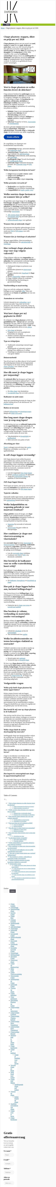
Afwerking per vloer (19, 836)
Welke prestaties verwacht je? (21, 808)
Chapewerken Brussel (15, 1033)
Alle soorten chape (13, 215)
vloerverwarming (9, 545)
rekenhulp (18, 631)
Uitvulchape (14, 907)
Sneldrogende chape (14, 1163)
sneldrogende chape (16, 161)
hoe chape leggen (26, 473)
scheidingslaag (13, 123)
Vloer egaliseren (14, 998)
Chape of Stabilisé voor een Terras (17, 1059)
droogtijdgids (24, 436)
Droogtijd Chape (14, 957)
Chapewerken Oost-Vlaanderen (17, 1149)
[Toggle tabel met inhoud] (5, 800)
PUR (12, 231)
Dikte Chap (12, 969)
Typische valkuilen (18, 841)
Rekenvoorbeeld (18, 826)
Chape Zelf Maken (13, 1081)
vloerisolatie (32, 122)
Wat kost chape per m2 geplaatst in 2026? (21, 823)
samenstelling (12, 632)
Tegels (6, 447)
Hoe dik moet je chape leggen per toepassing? (22, 828)
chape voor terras (16, 413)
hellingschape (13, 411)
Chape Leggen (13, 905)
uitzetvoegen (27, 269)
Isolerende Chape (14, 931)
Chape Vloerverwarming (16, 973)
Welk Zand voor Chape (13, 1074)
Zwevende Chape (14, 941)
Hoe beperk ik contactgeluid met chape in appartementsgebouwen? (23, 878)
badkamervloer (8, 404)
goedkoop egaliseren (18, 475)
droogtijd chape (24, 660)
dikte (23, 291)
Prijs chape (11, 330)
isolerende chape (21, 164)
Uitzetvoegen (12, 527)
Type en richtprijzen (19, 824)
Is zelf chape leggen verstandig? (18, 838)
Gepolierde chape (14, 945)
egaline (25, 634)
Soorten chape (12, 1160)
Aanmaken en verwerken (20, 821)
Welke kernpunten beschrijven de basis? (24, 806)
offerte (30, 327)
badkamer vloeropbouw (17, 580)
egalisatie (22, 658)
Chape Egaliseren (14, 1047)
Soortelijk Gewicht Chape (14, 949)
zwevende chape (18, 553)
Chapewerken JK (16, 675)
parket (29, 447)
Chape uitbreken (13, 994)
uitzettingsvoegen (25, 411)
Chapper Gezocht (13, 920)
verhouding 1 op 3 (25, 302)
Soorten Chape (13, 913)
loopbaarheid (12, 438)
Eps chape (11, 1165)
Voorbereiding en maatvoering (21, 819)
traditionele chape (15, 150)
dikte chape (13, 391)
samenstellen (16, 276)
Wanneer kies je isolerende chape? (22, 813)
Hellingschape (15, 955)
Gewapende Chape (14, 934)
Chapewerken (12, 1158)
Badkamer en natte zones (20, 829)
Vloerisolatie (12, 1177)
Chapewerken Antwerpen (15, 1142)
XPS (24, 555)
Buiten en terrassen (18, 831)
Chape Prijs (13, 917)
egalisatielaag (11, 500)
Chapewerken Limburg (15, 1013)
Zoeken (6, 888)
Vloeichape (14, 928)
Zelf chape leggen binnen (20, 839)
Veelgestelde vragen (15, 864)
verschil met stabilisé (14, 607)
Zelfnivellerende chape (15, 220)
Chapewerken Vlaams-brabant (15, 1018)
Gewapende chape (13, 216)
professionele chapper (21, 476)
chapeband (25, 273)
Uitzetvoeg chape (14, 961)
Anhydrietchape (16, 927)
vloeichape (13, 157)
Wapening (11, 524)
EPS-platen (19, 231)
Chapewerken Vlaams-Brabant (17, 1146)
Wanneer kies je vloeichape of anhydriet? (24, 814)
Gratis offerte (13, 137)
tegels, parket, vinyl (27, 190)
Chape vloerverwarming (15, 1175)
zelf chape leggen (26, 489)
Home (3, 28)
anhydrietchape (24, 154)
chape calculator (9, 366)
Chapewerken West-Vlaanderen (17, 1148)
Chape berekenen (14, 1118)
